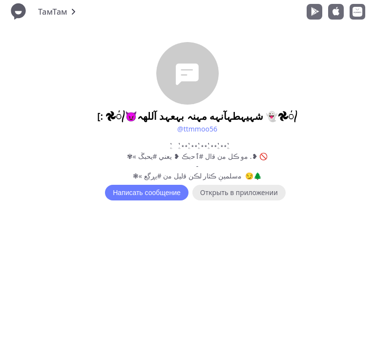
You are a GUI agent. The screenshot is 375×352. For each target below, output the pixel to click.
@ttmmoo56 (197, 128)
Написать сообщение (147, 193)
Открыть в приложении (239, 192)
